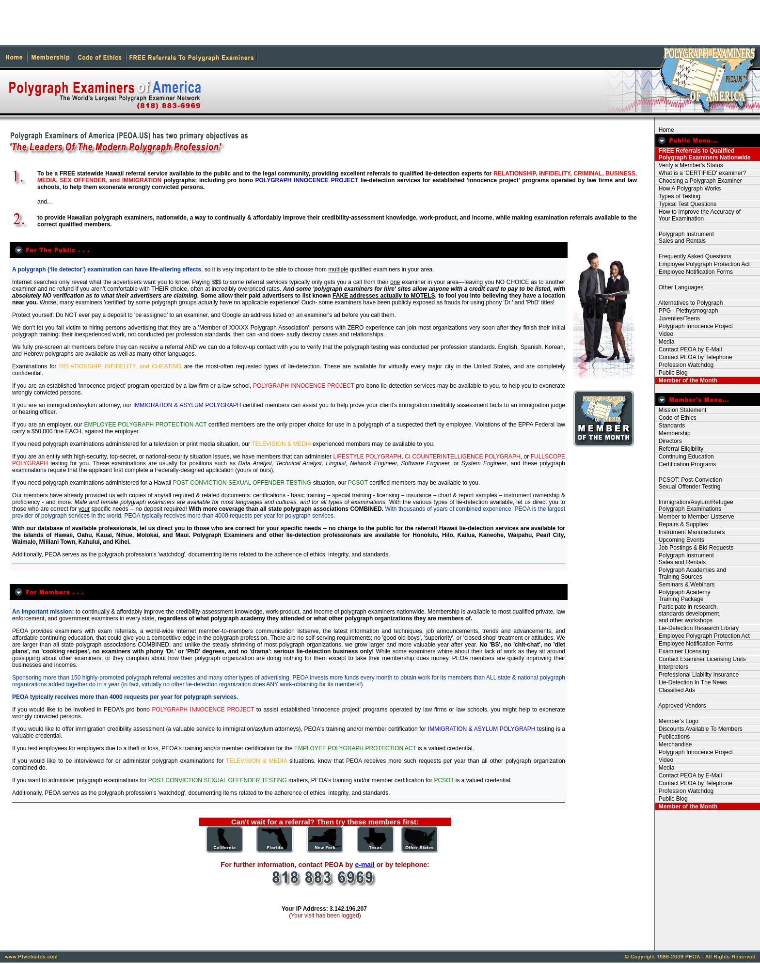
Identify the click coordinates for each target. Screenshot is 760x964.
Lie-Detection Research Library (697, 628)
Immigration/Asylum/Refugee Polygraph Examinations (694, 505)
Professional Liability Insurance (697, 674)
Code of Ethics (676, 417)
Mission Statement (680, 410)
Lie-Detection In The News (691, 682)
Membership (673, 433)
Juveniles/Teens (677, 318)
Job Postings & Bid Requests (694, 547)
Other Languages (679, 287)
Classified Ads (675, 690)
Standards (670, 425)
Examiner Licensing (682, 651)
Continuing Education (684, 456)
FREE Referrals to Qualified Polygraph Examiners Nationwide (703, 154)
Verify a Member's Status (689, 165)
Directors (668, 441)
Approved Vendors (680, 705)
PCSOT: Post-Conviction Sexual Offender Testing (688, 483)
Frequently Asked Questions (693, 256)
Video (664, 334)
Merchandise (673, 744)
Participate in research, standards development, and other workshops (688, 613)
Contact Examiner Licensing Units (700, 659)
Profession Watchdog (684, 365)
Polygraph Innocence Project (694, 326)
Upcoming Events (679, 540)
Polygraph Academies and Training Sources (690, 573)
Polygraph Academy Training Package (682, 595)
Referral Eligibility (679, 448)
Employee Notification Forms (694, 272)
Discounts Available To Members (699, 729)
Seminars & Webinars (685, 584)
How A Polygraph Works (688, 188)
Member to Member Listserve (694, 516)
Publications (672, 736)
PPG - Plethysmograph (686, 310)
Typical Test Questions (685, 204)
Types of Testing (677, 196)
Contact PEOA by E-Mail (688, 349)
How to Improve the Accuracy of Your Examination (698, 215)
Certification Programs (685, 464)
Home (664, 129)
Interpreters (671, 667)
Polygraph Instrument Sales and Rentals (684, 237)
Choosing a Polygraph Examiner (698, 180)
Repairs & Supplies (681, 524)
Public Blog (671, 372)
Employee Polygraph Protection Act (702, 264)
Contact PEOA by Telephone (693, 357)
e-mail (364, 865)
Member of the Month (686, 380)
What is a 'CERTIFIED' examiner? (700, 173)
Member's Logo (676, 721)
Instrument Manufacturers (690, 532)
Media (664, 341)
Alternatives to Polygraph (689, 303)
